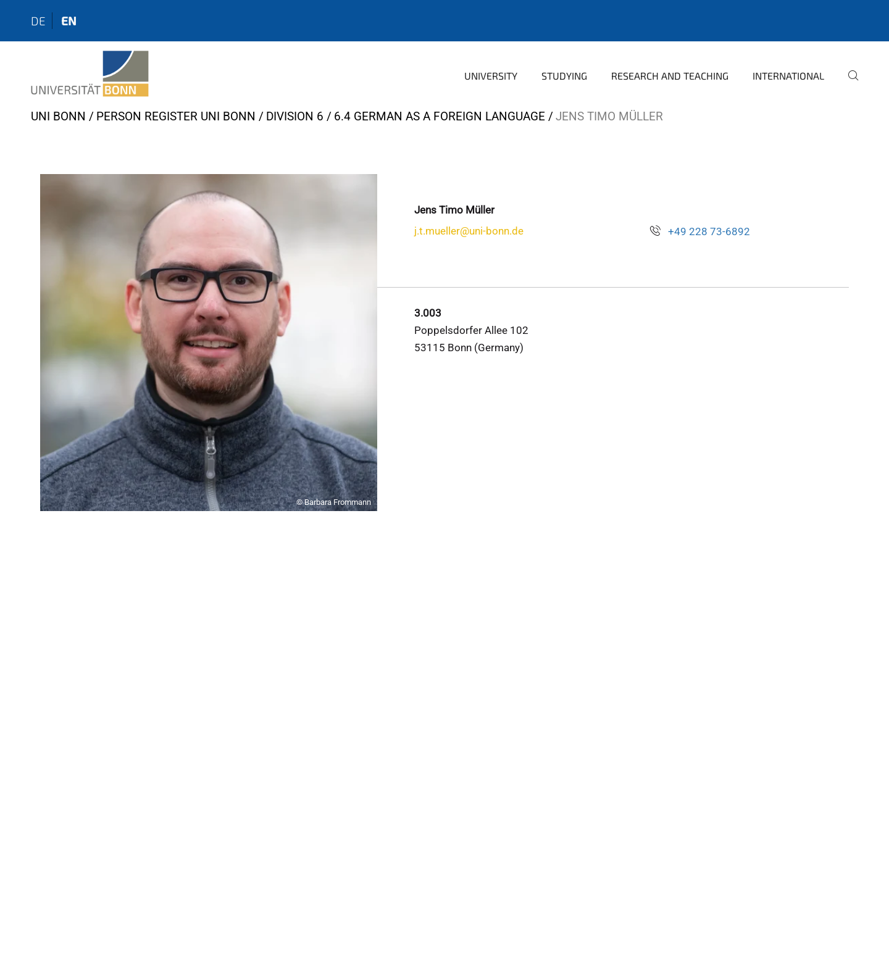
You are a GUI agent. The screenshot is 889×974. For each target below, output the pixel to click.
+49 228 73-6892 (709, 231)
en (69, 21)
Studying (564, 75)
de (38, 21)
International (788, 75)
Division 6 (294, 116)
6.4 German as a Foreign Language (439, 116)
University (490, 75)
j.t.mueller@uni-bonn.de (469, 231)
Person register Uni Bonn (176, 116)
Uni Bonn (58, 116)
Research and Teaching (669, 75)
